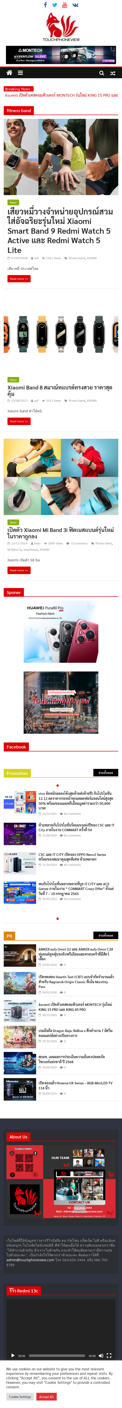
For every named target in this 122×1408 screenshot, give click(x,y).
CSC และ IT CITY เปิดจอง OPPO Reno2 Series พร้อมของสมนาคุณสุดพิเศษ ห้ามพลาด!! (72, 857)
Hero (37, 543)
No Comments (72, 813)
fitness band (77, 258)
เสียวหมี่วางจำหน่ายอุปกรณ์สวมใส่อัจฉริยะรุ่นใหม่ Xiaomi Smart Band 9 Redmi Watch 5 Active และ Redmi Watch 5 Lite (60, 230)
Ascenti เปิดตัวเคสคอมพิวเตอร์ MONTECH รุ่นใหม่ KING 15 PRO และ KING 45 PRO (75, 1007)
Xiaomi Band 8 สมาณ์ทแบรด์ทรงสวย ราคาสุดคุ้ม (59, 390)
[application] (61, 1330)
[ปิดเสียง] (101, 1355)
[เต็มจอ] (109, 1355)
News (13, 202)
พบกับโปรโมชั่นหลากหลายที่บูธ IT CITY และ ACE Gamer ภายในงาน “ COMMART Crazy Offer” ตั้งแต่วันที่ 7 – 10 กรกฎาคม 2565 (76, 889)
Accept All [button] (46, 1397)
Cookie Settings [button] (20, 1397)
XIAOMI (92, 258)
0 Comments (77, 543)
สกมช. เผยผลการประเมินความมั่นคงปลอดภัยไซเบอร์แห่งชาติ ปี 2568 (72, 1059)
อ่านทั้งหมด (106, 773)
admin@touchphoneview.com (30, 1260)
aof (36, 258)
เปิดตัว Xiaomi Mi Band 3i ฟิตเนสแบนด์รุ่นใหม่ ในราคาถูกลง (60, 533)
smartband (30, 549)
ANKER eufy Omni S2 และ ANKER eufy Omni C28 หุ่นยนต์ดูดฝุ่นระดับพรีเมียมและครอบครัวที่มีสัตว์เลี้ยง (76, 954)
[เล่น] (12, 1355)
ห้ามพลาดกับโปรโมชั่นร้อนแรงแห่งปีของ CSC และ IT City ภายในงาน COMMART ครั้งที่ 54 (77, 827)
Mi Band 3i (14, 549)
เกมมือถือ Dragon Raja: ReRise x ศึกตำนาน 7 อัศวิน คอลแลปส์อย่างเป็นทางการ (76, 1033)
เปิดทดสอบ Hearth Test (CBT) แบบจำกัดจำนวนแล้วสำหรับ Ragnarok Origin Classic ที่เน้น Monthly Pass (76, 981)
